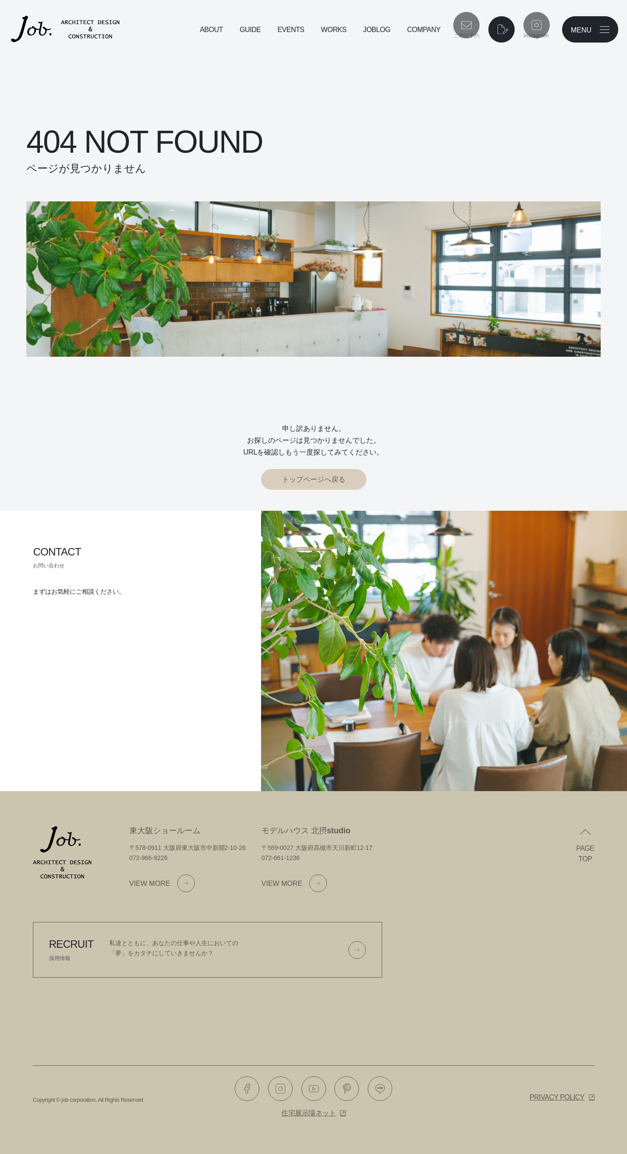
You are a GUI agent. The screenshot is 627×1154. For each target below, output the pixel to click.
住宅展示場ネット (308, 1113)
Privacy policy (557, 1097)
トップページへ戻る (313, 479)
